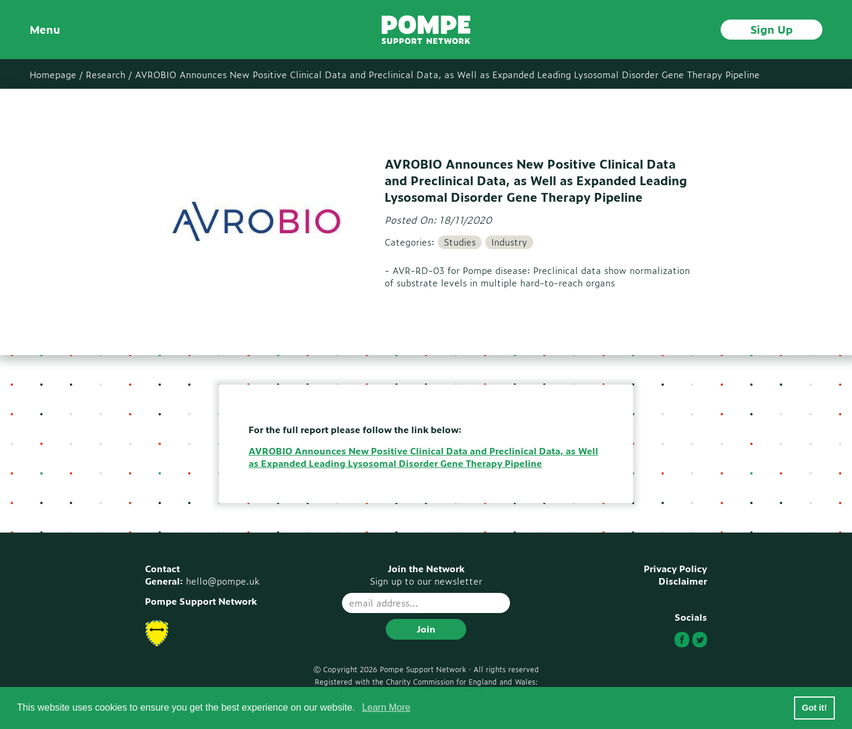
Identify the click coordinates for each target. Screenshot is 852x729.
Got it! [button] (814, 707)
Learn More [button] (386, 707)
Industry (509, 242)
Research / (109, 74)
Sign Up (771, 29)
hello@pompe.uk (223, 581)
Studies (460, 242)
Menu (45, 29)
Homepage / (56, 74)
